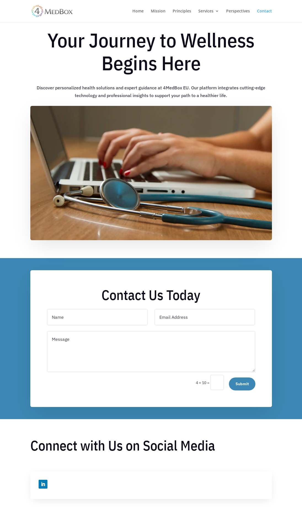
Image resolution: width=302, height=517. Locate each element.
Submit (242, 383)
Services (205, 11)
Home (138, 11)
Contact (264, 11)
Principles (182, 11)
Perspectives (238, 11)
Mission (158, 11)
